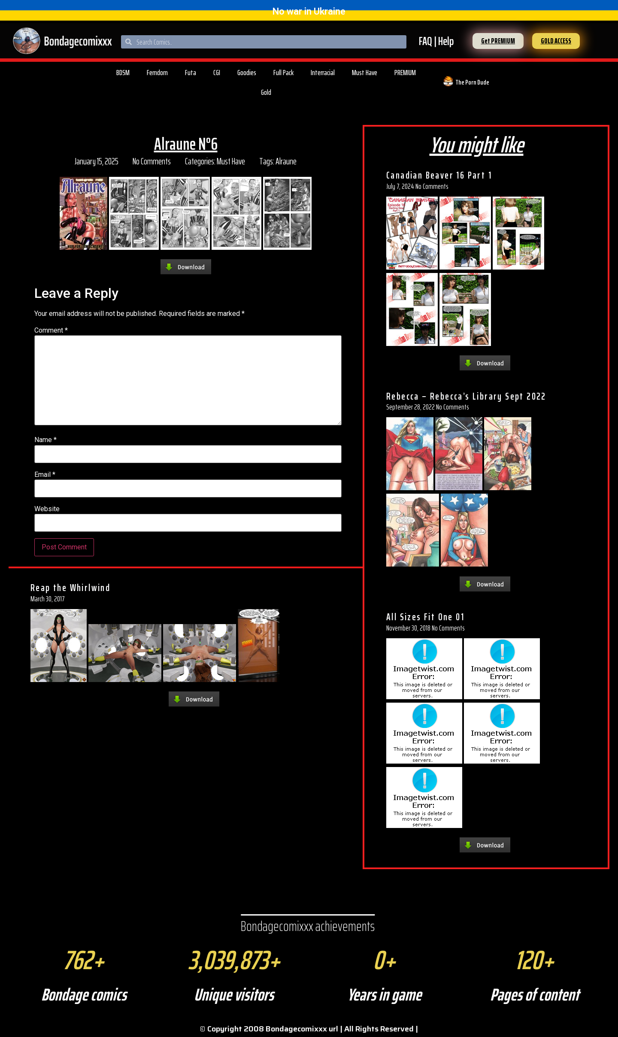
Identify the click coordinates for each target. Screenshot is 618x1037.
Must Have (364, 73)
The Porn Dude (472, 82)
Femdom (157, 73)
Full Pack (283, 73)
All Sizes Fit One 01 (425, 617)
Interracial (323, 73)
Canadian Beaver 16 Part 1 (439, 175)
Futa (190, 73)
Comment (51, 330)
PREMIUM (405, 73)
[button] (498, 41)
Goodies (246, 73)
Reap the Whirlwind (70, 587)
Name (45, 440)
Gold (266, 92)
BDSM (123, 73)
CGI (216, 73)
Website (47, 509)
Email (44, 474)
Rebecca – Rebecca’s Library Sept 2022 (466, 396)
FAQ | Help (436, 41)
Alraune (286, 161)
